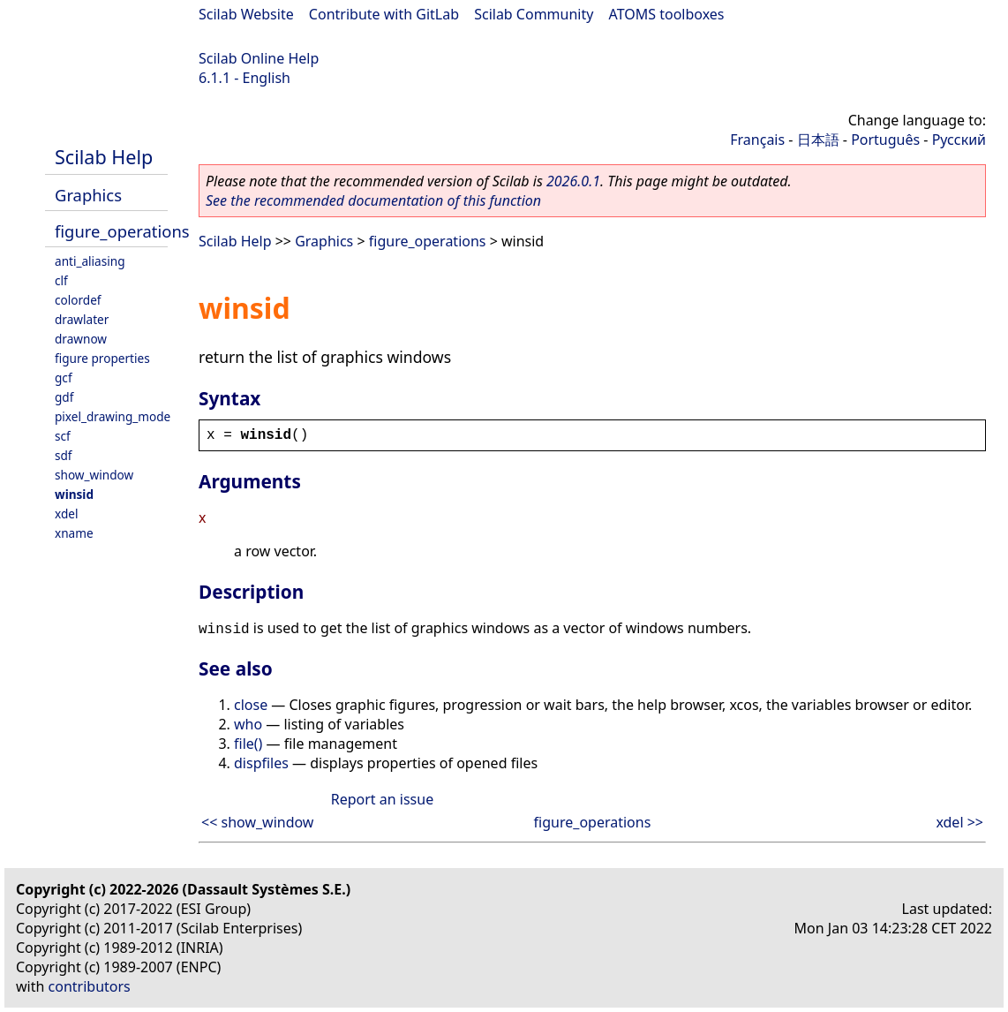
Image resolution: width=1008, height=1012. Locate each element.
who (248, 724)
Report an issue (382, 799)
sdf (63, 455)
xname (74, 533)
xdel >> (959, 822)
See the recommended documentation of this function (373, 200)
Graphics (88, 195)
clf (61, 280)
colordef (78, 299)
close (250, 704)
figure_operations (122, 231)
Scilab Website (246, 14)
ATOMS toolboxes (667, 14)
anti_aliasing (90, 261)
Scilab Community (533, 14)
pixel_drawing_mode (112, 416)
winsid (74, 494)
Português (885, 139)
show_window (94, 474)
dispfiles (261, 763)
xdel (66, 513)
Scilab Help (104, 157)
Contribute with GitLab (384, 14)
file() (248, 743)
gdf (64, 397)
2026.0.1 (573, 181)
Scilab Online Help (259, 58)
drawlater (82, 319)
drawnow (81, 338)
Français (757, 139)
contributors (90, 986)
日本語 (818, 139)
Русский (959, 139)
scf (63, 435)
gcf (63, 377)
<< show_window (257, 822)
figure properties (102, 358)
